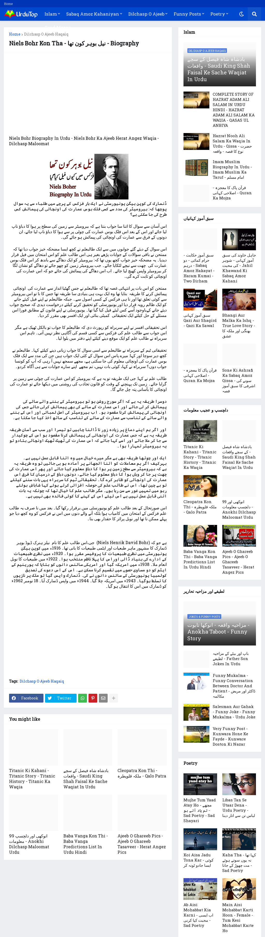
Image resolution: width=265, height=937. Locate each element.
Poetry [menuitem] (217, 14)
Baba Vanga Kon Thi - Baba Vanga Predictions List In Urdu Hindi (85, 844)
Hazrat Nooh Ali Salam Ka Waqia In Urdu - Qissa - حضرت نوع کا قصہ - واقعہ (232, 143)
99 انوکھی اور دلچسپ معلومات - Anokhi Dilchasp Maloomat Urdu (29, 844)
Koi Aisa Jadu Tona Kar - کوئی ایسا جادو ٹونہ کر (198, 860)
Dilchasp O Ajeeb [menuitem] (146, 14)
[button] (241, 14)
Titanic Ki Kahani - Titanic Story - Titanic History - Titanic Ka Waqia (32, 778)
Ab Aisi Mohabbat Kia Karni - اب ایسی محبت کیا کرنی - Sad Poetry (198, 915)
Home (8, 4)
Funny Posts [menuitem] (187, 14)
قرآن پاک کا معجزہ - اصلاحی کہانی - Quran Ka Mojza (232, 192)
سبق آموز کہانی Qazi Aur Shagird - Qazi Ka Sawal (200, 320)
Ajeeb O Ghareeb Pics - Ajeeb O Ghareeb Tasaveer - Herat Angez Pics (141, 844)
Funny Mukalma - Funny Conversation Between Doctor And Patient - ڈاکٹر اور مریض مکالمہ (234, 686)
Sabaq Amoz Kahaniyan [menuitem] (92, 14)
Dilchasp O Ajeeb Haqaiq (46, 34)
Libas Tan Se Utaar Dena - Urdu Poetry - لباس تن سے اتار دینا (238, 807)
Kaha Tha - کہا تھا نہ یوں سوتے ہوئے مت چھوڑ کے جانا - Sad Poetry (239, 862)
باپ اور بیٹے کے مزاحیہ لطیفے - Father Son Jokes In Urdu (231, 658)
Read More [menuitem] (56, 27)
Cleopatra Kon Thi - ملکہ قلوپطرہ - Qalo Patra (141, 773)
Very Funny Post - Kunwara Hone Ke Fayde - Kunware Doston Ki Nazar (230, 736)
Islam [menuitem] (51, 14)
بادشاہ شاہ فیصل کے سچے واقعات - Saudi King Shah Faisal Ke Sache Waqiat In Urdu (85, 778)
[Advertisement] (88, 94)
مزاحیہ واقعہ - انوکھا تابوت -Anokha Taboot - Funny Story (218, 631)
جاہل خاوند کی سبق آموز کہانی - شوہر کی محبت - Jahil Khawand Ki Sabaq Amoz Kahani (239, 267)
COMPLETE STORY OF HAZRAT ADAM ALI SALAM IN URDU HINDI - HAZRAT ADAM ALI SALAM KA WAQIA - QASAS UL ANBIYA (234, 110)
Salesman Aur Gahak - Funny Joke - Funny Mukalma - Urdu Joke (234, 711)
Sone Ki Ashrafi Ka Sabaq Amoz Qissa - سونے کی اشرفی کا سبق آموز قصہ (238, 380)
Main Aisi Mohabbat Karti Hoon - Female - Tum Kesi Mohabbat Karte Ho (238, 917)
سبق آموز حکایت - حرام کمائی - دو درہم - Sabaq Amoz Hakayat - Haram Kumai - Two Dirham (199, 267)
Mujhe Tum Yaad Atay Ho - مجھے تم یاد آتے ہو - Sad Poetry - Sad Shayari (199, 810)
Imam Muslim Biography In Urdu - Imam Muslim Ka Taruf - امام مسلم (232, 169)
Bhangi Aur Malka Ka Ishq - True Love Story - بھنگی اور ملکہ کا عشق (238, 325)
